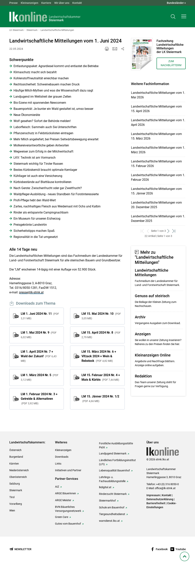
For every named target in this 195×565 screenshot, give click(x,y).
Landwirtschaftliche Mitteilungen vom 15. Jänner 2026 (156, 191)
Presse (13, 2)
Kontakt (77, 2)
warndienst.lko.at (109, 520)
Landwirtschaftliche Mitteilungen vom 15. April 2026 (156, 109)
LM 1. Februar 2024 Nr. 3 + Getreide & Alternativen (39, 398)
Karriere (46, 2)
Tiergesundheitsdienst (112, 514)
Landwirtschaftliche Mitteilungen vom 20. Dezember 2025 (156, 205)
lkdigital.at (105, 487)
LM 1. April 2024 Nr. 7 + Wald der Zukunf (39, 356)
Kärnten (14, 463)
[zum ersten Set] (142, 231)
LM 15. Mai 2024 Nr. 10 (101, 316)
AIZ (57, 486)
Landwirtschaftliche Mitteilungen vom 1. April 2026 (158, 122)
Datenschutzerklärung (159, 499)
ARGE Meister (63, 500)
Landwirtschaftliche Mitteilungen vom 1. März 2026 (158, 150)
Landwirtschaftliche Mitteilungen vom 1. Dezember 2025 (158, 218)
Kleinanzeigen (29, 2)
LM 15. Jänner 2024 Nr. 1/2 (100, 399)
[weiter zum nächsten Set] (168, 231)
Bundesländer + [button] (176, 2)
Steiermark (15, 490)
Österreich (15, 450)
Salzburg (14, 483)
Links (58, 463)
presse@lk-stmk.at (31, 292)
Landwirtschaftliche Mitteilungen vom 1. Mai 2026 (158, 95)
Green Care (61, 516)
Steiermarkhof (107, 500)
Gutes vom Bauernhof (68, 523)
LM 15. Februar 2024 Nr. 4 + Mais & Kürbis (101, 377)
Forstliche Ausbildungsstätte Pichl (116, 445)
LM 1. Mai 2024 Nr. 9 (39, 335)
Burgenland (16, 456)
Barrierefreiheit (155, 503)
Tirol (11, 497)
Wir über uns (61, 2)
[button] (183, 16)
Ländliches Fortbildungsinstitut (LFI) (117, 462)
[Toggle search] (173, 16)
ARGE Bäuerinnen (65, 493)
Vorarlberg (15, 503)
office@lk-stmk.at (165, 488)
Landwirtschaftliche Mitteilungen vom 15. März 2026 (156, 136)
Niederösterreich (19, 470)
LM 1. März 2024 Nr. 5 (39, 377)
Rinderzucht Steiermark (113, 493)
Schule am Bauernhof (111, 507)
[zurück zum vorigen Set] (148, 231)
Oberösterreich (18, 476)
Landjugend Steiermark (112, 453)
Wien (12, 510)
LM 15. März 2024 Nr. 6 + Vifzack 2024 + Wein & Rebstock (99, 356)
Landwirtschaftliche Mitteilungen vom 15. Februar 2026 (156, 164)
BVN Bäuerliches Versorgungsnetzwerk (68, 508)
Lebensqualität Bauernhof (114, 470)
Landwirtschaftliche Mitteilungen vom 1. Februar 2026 (158, 177)
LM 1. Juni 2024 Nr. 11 (40, 316)
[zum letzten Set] (174, 231)
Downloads (61, 456)
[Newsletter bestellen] (20, 549)
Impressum (153, 495)
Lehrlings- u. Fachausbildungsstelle (112, 479)
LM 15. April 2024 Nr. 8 (101, 335)
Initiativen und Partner (68, 470)
